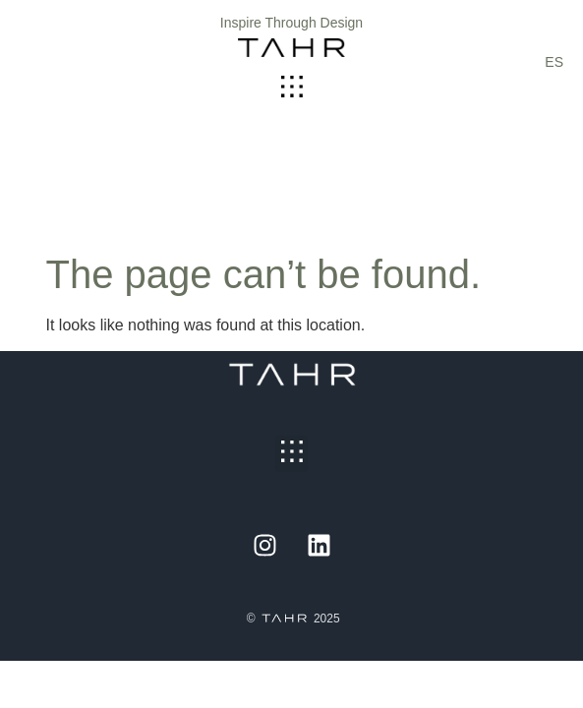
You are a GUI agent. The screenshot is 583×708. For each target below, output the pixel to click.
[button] (291, 88)
